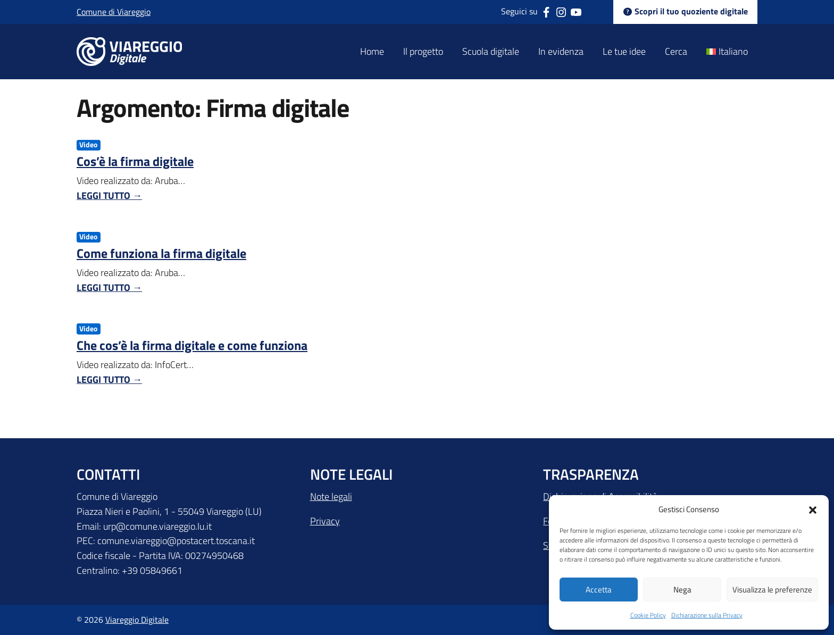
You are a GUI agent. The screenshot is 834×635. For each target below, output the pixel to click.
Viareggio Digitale (137, 619)
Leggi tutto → (109, 195)
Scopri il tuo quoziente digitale (685, 12)
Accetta (599, 589)
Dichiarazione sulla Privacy (707, 615)
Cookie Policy (648, 615)
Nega (682, 589)
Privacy (325, 521)
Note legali (331, 496)
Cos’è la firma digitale (135, 161)
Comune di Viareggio (114, 11)
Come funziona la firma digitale (161, 253)
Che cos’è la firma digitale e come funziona (192, 345)
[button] (812, 509)
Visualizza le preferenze (772, 589)
